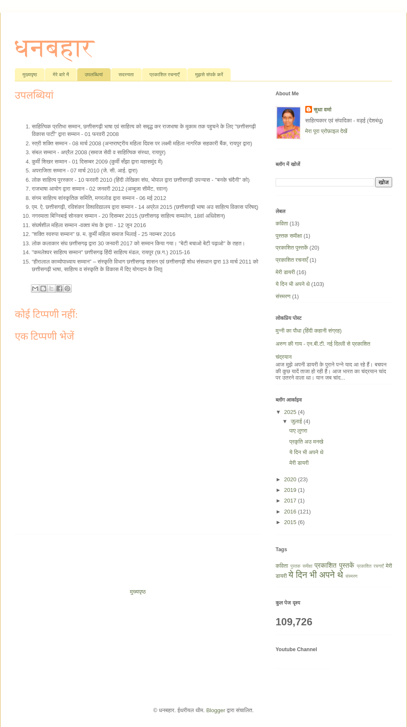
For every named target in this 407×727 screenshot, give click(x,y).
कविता (282, 223)
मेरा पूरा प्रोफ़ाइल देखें (326, 131)
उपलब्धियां (94, 75)
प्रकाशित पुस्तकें (292, 247)
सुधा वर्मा (323, 109)
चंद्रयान (284, 357)
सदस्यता (126, 75)
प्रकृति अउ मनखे (306, 441)
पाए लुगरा (298, 430)
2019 (291, 490)
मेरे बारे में (61, 75)
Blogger (215, 710)
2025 (291, 412)
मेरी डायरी (285, 272)
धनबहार (54, 48)
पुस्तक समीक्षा (289, 236)
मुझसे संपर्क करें (209, 75)
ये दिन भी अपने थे (292, 284)
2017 (291, 500)
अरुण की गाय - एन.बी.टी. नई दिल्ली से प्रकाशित (323, 344)
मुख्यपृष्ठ (29, 75)
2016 (291, 511)
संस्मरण (283, 296)
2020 (291, 479)
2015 (291, 522)
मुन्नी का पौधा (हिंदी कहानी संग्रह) (309, 330)
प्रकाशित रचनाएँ (165, 75)
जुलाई (297, 421)
